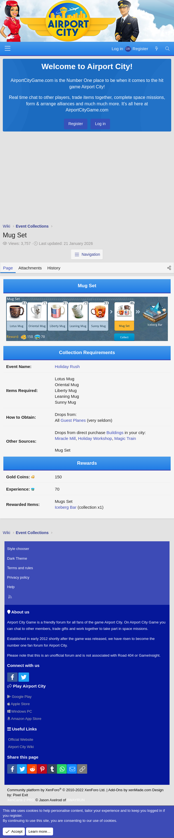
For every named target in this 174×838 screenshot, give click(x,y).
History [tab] (53, 267)
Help (11, 587)
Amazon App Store (24, 719)
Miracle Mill (65, 438)
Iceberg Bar (66, 507)
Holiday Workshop (95, 438)
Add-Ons (115, 790)
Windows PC (19, 711)
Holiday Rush (67, 366)
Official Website (20, 739)
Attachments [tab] (30, 267)
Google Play (19, 697)
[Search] (167, 48)
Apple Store (18, 704)
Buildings (114, 432)
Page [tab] (8, 267)
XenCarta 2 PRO (21, 800)
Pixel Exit (20, 795)
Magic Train (125, 438)
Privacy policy (18, 577)
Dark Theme (17, 558)
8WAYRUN (76, 800)
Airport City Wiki (20, 747)
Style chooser (18, 549)
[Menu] (7, 48)
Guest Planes (73, 420)
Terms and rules (20, 568)
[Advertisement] (87, 179)
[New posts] (156, 48)
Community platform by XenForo (56, 790)
